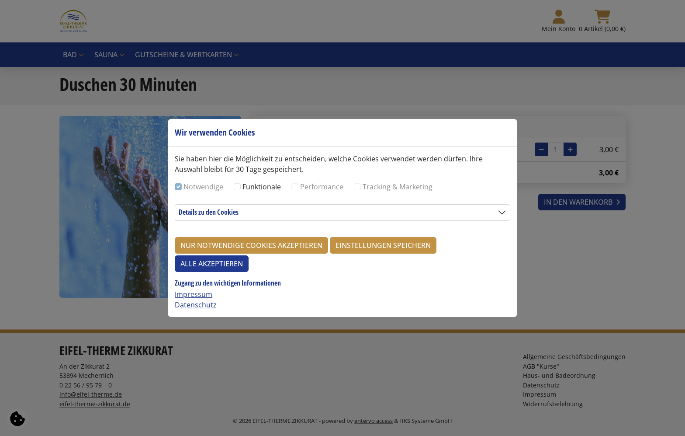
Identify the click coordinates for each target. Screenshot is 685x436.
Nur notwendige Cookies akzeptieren (251, 245)
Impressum (193, 294)
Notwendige (203, 187)
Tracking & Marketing (397, 187)
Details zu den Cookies (209, 212)
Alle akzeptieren (211, 264)
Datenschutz (196, 305)
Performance (321, 187)
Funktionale (261, 187)
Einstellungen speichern (383, 245)
